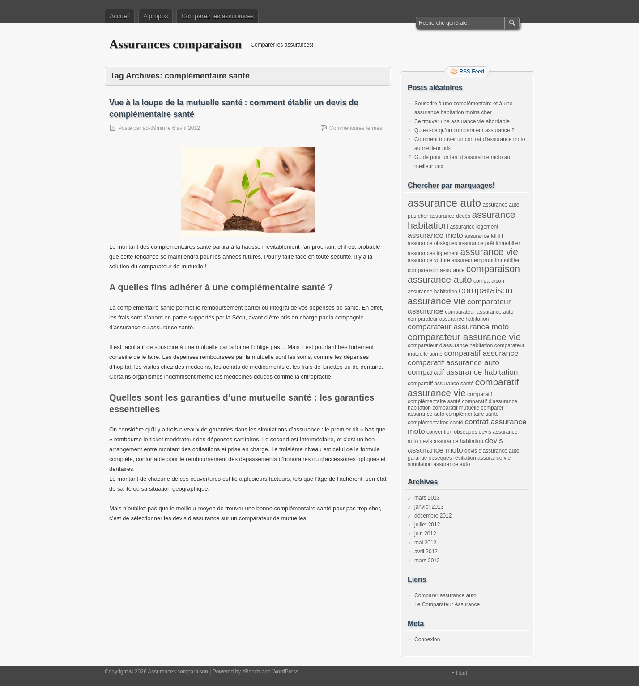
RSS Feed (471, 72)
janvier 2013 (428, 507)
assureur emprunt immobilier (486, 260)
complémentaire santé (472, 414)
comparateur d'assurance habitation (450, 345)
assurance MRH (483, 236)
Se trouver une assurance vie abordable (462, 121)
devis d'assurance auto (491, 451)
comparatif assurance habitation (463, 371)
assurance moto (435, 235)
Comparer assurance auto (445, 595)
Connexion (427, 639)
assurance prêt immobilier (489, 243)
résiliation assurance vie (482, 458)
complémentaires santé (435, 422)
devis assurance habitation (451, 441)
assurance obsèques (432, 243)
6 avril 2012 (186, 128)
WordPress (285, 672)
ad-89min (154, 128)
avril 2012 (426, 551)
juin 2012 (425, 534)
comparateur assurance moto (458, 326)
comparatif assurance (481, 353)
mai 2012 (425, 542)
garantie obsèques (430, 458)
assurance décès (450, 216)
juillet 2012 (427, 525)
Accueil (120, 16)
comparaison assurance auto (464, 274)
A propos (155, 16)
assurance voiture (429, 260)
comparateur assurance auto (479, 312)
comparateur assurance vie (464, 337)
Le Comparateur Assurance (447, 604)
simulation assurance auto (439, 464)
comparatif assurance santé (440, 383)
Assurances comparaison (175, 44)
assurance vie (489, 251)
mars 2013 (427, 498)
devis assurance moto (455, 445)
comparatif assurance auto (453, 362)
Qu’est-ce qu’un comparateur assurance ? (464, 130)
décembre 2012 (433, 516)
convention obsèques (451, 432)
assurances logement (433, 253)
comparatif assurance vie (463, 387)
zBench (251, 672)
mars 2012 (427, 560)
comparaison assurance (436, 270)
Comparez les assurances (217, 16)
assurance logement (474, 227)
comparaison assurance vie (460, 295)
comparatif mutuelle (455, 408)
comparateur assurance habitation (448, 319)
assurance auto (444, 203)
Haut (461, 673)
